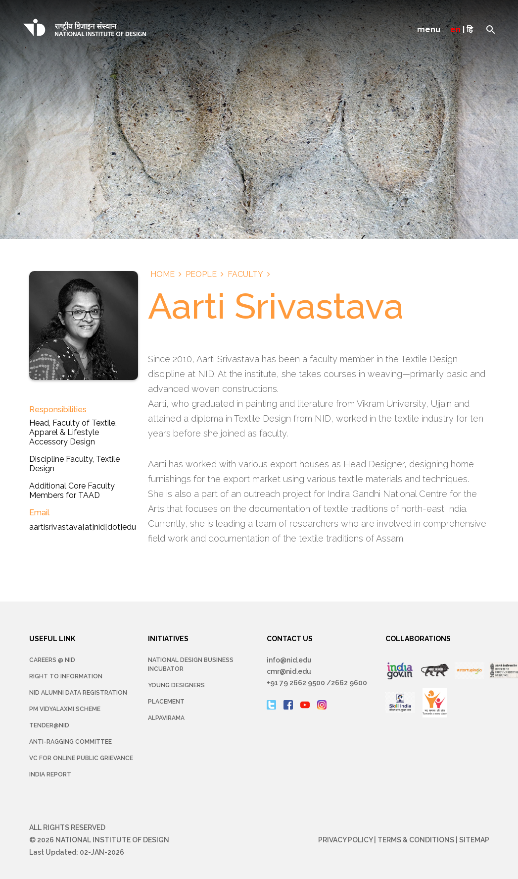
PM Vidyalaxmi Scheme (64, 709)
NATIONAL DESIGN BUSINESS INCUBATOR (191, 664)
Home (162, 274)
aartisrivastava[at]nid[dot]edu (82, 527)
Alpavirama (166, 717)
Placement (166, 701)
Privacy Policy (345, 840)
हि (470, 29)
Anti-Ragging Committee (70, 741)
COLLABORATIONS (418, 639)
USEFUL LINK (52, 639)
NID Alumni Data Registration (78, 692)
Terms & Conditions (415, 840)
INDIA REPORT (50, 774)
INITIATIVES (168, 639)
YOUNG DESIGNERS (176, 685)
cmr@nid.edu (289, 671)
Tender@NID (49, 725)
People (201, 274)
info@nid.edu (289, 660)
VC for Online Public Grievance (81, 758)
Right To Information (65, 676)
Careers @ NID (52, 660)
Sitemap (474, 840)
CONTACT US (290, 639)
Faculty (245, 274)
